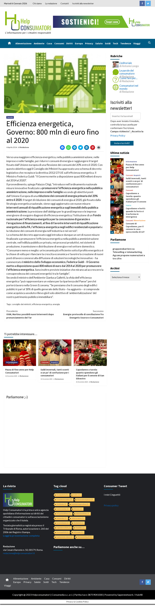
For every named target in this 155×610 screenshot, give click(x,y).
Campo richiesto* (120, 131)
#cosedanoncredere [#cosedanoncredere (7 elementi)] (64, 499)
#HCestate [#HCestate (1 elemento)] (78, 532)
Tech (115, 43)
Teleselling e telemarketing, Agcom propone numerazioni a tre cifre (129, 255)
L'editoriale (125, 63)
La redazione (51, 3)
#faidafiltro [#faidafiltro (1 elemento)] (79, 528)
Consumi (59, 43)
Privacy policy (111, 505)
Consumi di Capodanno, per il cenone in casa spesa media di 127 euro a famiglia (135, 229)
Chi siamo (37, 3)
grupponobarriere (122, 248)
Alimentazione (23, 43)
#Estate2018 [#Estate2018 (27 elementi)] (62, 495)
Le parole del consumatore (127, 72)
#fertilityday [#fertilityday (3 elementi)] (61, 504)
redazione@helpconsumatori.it (19, 553)
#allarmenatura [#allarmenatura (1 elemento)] (77, 518)
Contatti (65, 3)
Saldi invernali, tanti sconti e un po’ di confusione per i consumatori (55, 372)
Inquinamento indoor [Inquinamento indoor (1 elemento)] (64, 537)
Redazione (24, 147)
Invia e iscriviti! (122, 143)
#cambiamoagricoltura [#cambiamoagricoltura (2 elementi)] (79, 504)
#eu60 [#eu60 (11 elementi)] (76, 495)
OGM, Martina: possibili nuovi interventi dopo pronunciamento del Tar (30, 314)
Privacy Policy (117, 135)
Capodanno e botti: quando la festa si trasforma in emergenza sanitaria (135, 214)
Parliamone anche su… (68, 547)
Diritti (69, 43)
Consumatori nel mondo (128, 87)
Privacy (89, 43)
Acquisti (54, 362)
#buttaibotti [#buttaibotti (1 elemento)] (78, 523)
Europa (79, 43)
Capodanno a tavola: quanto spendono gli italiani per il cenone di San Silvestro (90, 374)
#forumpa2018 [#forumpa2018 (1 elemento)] (62, 532)
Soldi (107, 43)
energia (56, 304)
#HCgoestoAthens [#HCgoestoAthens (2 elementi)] (63, 513)
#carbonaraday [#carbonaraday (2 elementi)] (62, 509)
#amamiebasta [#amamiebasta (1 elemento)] (62, 523)
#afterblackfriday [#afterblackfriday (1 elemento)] (82, 513)
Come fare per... (128, 78)
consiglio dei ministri (21, 304)
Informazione (11, 362)
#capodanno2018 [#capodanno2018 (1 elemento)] (63, 528)
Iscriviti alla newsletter (83, 3)
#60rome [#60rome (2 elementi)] (78, 509)
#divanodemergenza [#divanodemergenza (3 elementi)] (85, 499)
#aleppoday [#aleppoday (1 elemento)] (61, 518)
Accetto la (136, 131)
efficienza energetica (42, 304)
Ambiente (39, 43)
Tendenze (125, 43)
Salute (99, 43)
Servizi (10, 117)
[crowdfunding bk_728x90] (102, 21)
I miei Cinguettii (112, 494)
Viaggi (136, 43)
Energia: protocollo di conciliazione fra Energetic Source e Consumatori (79, 314)
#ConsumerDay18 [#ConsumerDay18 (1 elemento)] (84, 537)
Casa (49, 43)
